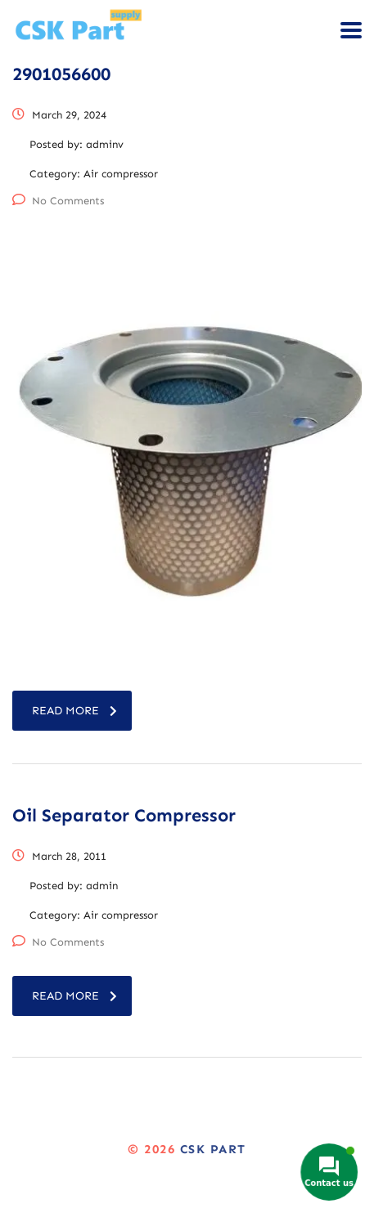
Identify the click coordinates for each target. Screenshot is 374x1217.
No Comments (58, 201)
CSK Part (213, 1149)
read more (74, 711)
